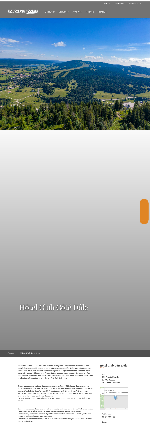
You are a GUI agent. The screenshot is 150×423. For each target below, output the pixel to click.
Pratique (102, 11)
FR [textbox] (131, 12)
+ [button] (103, 390)
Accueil (11, 353)
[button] (140, 3)
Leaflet (107, 409)
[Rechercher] (139, 12)
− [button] (103, 393)
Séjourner (63, 11)
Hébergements (144, 218)
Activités (77, 11)
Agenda (90, 11)
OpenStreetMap (116, 409)
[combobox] (132, 12)
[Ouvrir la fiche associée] (115, 397)
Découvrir (50, 11)
